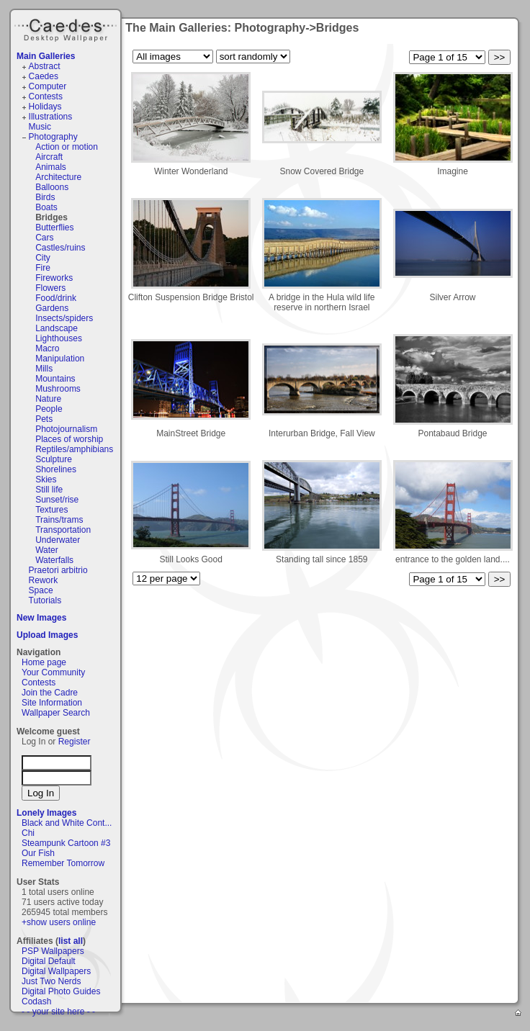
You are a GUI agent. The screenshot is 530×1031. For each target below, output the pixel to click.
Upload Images (47, 635)
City (42, 258)
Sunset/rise (56, 500)
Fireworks (54, 278)
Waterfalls (54, 560)
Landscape (56, 328)
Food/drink (55, 298)
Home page (44, 662)
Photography (53, 137)
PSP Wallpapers (53, 951)
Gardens (51, 308)
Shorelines (55, 469)
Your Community (53, 672)
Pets (44, 419)
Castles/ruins (60, 248)
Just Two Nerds (51, 981)
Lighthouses (58, 338)
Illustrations (51, 117)
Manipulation (59, 359)
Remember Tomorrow (63, 863)
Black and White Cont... (67, 823)
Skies (45, 479)
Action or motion (66, 147)
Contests (46, 96)
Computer (48, 86)
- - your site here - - (58, 1012)
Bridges (51, 217)
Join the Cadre (50, 693)
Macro (47, 348)
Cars (44, 238)
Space (41, 590)
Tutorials (45, 600)
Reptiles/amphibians (74, 449)
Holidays (45, 107)
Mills (44, 369)
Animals (50, 167)
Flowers (50, 288)
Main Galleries (46, 56)
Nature (48, 399)
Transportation (63, 530)
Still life (49, 490)
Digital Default (49, 961)
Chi (28, 833)
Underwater (57, 540)
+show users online (59, 922)
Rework (43, 580)
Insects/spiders (64, 318)
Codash (36, 1001)
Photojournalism (66, 429)
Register (74, 742)
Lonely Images (46, 813)
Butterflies (54, 227)
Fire (42, 268)
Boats (46, 207)
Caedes (67, 28)
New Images (41, 618)
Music (40, 127)
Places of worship (69, 439)
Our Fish (38, 853)
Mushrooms (58, 389)
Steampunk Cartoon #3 (66, 843)
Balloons (51, 187)
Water (46, 550)
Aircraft (49, 157)
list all (70, 941)
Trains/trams (59, 520)
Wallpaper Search (56, 713)
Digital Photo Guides (61, 991)
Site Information (52, 703)
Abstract (44, 66)
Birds (45, 197)
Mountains (55, 379)
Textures (51, 510)
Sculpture (53, 459)
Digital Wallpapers (56, 971)
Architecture (58, 177)
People (48, 409)
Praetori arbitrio (58, 570)
